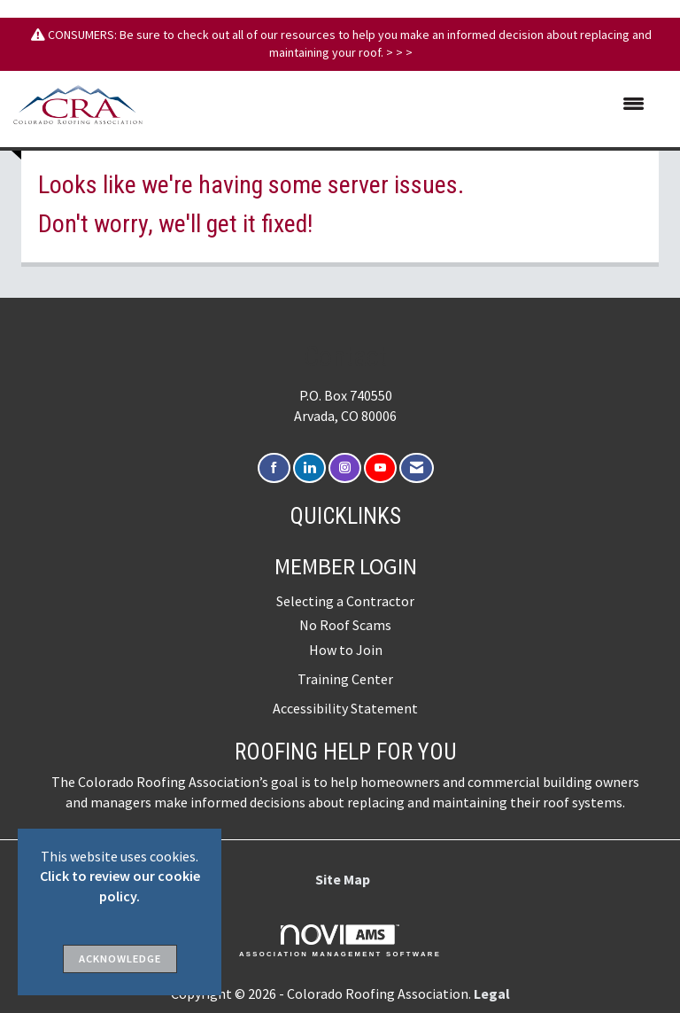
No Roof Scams (345, 625)
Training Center (345, 679)
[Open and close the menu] (402, 104)
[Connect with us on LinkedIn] (309, 468)
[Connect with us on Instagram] (344, 468)
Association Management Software (340, 941)
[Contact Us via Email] (416, 468)
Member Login (345, 566)
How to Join (345, 649)
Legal (492, 993)
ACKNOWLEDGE (120, 958)
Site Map (342, 879)
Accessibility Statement (345, 708)
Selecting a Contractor (345, 601)
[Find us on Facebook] (274, 468)
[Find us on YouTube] (380, 468)
